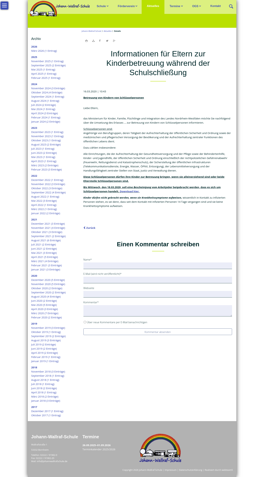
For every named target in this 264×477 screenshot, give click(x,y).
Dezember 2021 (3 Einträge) (48, 223)
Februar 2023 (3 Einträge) (46, 169)
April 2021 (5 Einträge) (44, 257)
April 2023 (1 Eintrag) (43, 161)
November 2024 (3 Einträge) (48, 88)
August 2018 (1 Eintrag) (45, 380)
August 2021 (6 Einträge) (46, 240)
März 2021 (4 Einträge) (44, 261)
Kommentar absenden (158, 332)
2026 (34, 46)
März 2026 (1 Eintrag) (44, 50)
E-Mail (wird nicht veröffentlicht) (102, 273)
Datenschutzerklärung (190, 469)
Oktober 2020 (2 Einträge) (46, 288)
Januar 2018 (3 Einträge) (45, 400)
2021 (34, 219)
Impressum (171, 469)
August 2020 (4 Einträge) (46, 296)
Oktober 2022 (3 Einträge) (46, 188)
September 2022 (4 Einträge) (48, 192)
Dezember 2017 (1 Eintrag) (47, 411)
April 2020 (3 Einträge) (44, 309)
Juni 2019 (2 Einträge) (44, 348)
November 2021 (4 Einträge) (48, 227)
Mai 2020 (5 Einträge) (44, 305)
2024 (34, 84)
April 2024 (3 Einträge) (44, 113)
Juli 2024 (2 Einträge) (43, 105)
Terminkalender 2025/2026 (99, 449)
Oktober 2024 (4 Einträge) (46, 92)
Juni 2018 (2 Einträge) (44, 388)
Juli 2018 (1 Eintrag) (43, 384)
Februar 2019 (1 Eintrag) (45, 357)
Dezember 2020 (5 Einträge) (48, 280)
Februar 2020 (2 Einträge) (46, 317)
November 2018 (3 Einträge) (48, 371)
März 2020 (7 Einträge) (44, 313)
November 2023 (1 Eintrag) (47, 136)
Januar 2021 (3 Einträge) (45, 269)
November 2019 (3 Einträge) (48, 327)
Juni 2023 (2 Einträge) (44, 152)
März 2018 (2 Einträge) (44, 396)
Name (89, 259)
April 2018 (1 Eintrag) (43, 392)
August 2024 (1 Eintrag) (45, 100)
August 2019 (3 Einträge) (46, 340)
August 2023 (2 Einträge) (46, 144)
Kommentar (91, 302)
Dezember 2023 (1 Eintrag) (47, 132)
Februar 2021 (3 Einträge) (46, 265)
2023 (34, 127)
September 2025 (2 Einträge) (48, 65)
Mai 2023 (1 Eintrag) (43, 157)
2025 (34, 57)
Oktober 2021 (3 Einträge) (46, 232)
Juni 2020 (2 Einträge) (44, 300)
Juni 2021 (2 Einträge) (44, 248)
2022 (34, 175)
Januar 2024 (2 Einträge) (45, 121)
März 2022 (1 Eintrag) (44, 209)
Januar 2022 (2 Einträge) (45, 213)
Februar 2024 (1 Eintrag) (45, 117)
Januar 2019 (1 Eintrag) (45, 361)
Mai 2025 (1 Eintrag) (43, 69)
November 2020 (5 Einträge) (48, 284)
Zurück (90, 227)
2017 (34, 407)
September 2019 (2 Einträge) (48, 336)
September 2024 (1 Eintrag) (47, 96)
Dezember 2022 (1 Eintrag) (47, 180)
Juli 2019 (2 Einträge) (43, 344)
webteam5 (227, 469)
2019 (34, 323)
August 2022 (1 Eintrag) (45, 196)
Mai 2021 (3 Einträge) (44, 252)
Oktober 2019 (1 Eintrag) (46, 332)
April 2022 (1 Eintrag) (43, 205)
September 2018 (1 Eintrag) (47, 375)
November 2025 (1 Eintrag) (47, 61)
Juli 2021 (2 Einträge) (43, 244)
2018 (34, 367)
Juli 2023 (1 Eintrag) (43, 148)
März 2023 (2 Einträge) (44, 165)
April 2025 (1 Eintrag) (43, 73)
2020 (34, 275)
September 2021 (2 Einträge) (48, 236)
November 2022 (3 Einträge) (48, 184)
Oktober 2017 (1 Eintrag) (46, 415)
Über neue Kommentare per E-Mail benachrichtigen (117, 322)
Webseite (88, 288)
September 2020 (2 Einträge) (48, 292)
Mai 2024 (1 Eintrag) (43, 109)
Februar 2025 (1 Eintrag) (45, 78)
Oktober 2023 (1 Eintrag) (46, 140)
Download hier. (130, 191)
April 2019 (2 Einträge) (44, 352)
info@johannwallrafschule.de (52, 461)
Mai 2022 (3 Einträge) (44, 200)
